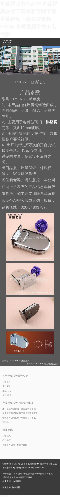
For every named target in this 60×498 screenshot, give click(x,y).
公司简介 (6, 382)
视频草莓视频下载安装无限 (14, 444)
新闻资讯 (7, 429)
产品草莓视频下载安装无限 (17, 402)
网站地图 (4, 496)
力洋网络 (17, 481)
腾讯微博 (6, 487)
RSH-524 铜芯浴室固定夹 (46, 363)
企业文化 (6, 390)
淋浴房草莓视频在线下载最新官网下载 (20, 413)
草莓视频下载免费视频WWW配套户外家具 (33, 473)
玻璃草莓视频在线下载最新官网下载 (19, 417)
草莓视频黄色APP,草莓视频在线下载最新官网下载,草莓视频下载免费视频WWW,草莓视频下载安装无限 (29, 19)
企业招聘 (6, 395)
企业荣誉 (6, 386)
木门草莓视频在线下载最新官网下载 (19, 409)
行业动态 (6, 440)
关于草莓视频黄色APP (15, 375)
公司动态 (6, 436)
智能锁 (5, 422)
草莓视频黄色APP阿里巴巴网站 (17, 477)
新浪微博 (16, 487)
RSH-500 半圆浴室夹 (19, 360)
